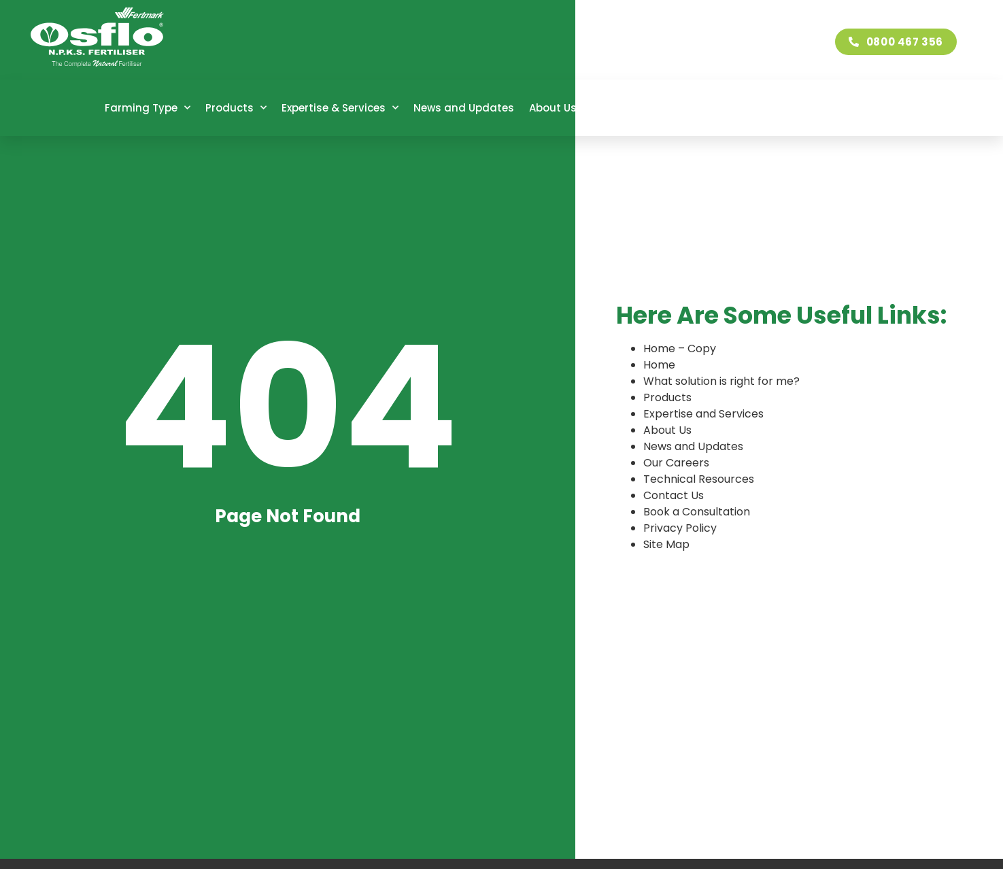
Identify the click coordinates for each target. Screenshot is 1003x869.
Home (659, 365)
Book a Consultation (696, 511)
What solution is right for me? (721, 381)
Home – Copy (679, 348)
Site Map (666, 544)
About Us (559, 107)
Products (236, 107)
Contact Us (849, 108)
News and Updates (463, 108)
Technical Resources (743, 107)
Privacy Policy (680, 528)
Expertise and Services (703, 414)
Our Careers (636, 108)
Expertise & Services (340, 107)
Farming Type (147, 107)
